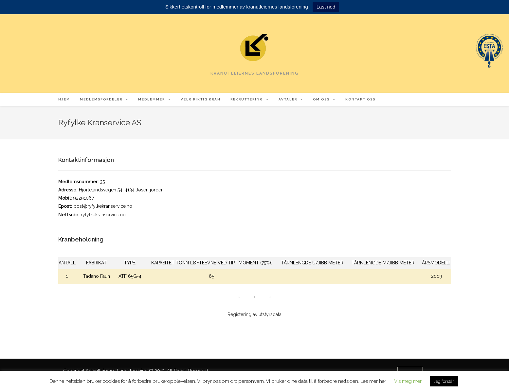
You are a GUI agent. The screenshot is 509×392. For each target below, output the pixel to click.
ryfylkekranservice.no (103, 214)
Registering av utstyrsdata (254, 314)
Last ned (326, 6)
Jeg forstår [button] (444, 381)
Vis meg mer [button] (408, 381)
